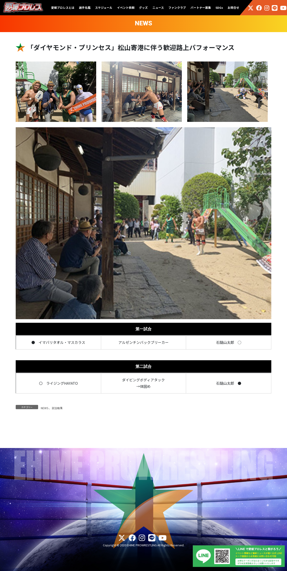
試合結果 (57, 408)
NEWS (44, 408)
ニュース (158, 7)
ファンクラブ (177, 7)
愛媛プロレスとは (62, 7)
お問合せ (233, 7)
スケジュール (103, 7)
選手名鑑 (85, 7)
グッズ (143, 7)
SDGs (219, 7)
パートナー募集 (201, 7)
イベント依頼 (126, 7)
